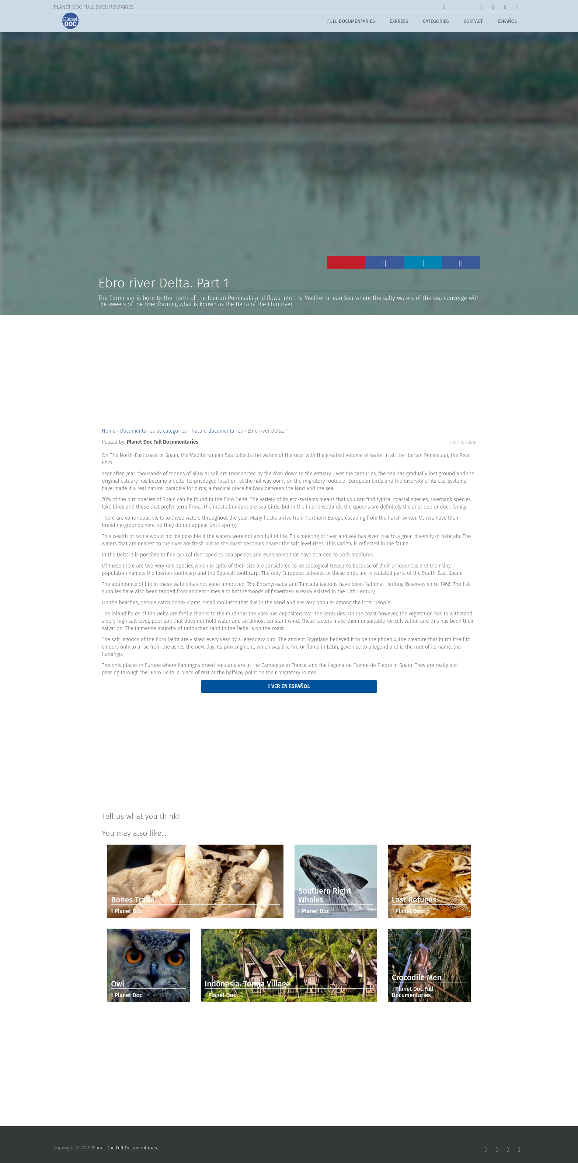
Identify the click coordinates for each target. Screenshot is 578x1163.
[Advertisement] (289, 370)
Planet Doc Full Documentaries (124, 1147)
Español (507, 22)
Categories (436, 22)
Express (399, 22)
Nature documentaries (217, 431)
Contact (473, 22)
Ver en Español (289, 686)
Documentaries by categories (154, 431)
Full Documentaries (351, 22)
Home (109, 431)
